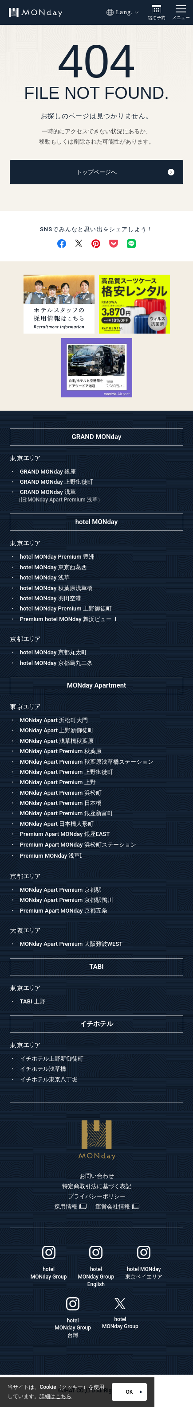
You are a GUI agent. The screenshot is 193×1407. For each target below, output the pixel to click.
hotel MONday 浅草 (45, 577)
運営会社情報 (117, 1207)
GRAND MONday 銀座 (48, 471)
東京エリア (25, 707)
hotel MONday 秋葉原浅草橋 (56, 588)
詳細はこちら (55, 1396)
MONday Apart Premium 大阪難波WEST (71, 944)
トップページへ (125, 172)
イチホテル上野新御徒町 (51, 1058)
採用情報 (70, 1207)
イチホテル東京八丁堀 (49, 1079)
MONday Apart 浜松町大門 (54, 720)
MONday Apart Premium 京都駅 (61, 889)
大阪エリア (25, 930)
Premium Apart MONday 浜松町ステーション (78, 844)
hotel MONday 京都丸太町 (53, 652)
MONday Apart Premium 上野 (58, 782)
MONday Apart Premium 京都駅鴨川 (66, 900)
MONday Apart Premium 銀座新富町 (66, 813)
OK (134, 1392)
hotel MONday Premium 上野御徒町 (66, 608)
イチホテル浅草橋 (43, 1068)
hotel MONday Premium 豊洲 (57, 556)
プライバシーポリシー (97, 1196)
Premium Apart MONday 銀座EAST (65, 834)
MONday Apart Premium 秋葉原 (61, 751)
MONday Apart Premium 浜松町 (61, 792)
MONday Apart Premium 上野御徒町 (66, 772)
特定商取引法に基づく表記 (96, 1186)
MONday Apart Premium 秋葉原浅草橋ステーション (87, 761)
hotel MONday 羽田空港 (50, 598)
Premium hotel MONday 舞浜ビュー (69, 619)
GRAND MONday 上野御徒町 (56, 481)
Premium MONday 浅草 (51, 855)
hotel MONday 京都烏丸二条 (56, 663)
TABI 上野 (32, 1001)
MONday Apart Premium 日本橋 (61, 803)
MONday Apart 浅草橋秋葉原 (57, 741)
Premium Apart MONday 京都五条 (63, 910)
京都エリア (25, 876)
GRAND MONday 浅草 (100, 497)
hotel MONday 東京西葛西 (53, 567)
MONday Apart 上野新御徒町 (57, 730)
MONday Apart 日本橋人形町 (57, 823)
